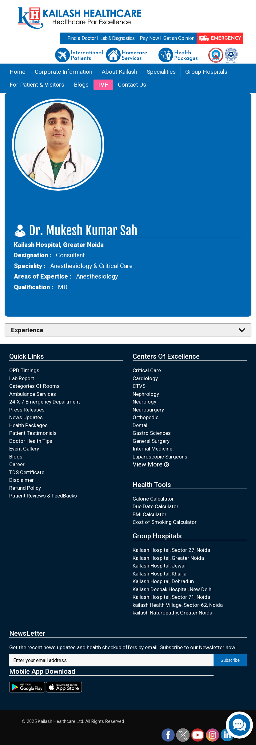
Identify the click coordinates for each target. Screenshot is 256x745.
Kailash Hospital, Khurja (159, 574)
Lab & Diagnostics (117, 38)
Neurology (144, 402)
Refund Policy (25, 488)
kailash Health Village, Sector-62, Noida (178, 605)
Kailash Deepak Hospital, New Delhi (173, 589)
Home (17, 71)
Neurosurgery (148, 410)
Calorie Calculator (153, 499)
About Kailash (119, 71)
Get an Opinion (178, 38)
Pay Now (149, 38)
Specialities (161, 71)
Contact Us (132, 84)
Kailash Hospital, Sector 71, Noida (171, 597)
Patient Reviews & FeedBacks (43, 496)
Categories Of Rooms (34, 386)
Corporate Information (63, 71)
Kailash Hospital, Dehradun (163, 581)
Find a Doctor (81, 38)
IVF (103, 84)
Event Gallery (24, 449)
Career (17, 464)
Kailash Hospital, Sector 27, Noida (171, 550)
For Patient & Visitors (37, 84)
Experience (27, 330)
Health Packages (28, 425)
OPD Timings (24, 370)
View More (151, 464)
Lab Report (21, 378)
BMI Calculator (149, 514)
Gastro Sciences (152, 433)
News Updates (26, 417)
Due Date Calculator (155, 506)
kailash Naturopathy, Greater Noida (172, 613)
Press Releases (27, 410)
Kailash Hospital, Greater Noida (168, 558)
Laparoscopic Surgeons (160, 457)
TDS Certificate (26, 472)
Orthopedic (145, 417)
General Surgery (151, 441)
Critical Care (147, 370)
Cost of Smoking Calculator (165, 522)
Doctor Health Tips (30, 441)
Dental (140, 425)
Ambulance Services (32, 394)
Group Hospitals (206, 71)
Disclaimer (21, 480)
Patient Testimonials (33, 433)
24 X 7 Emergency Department (44, 402)
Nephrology (146, 394)
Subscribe (230, 660)
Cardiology (145, 378)
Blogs (81, 84)
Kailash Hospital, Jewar (159, 566)
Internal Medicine (152, 449)
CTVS (139, 386)
